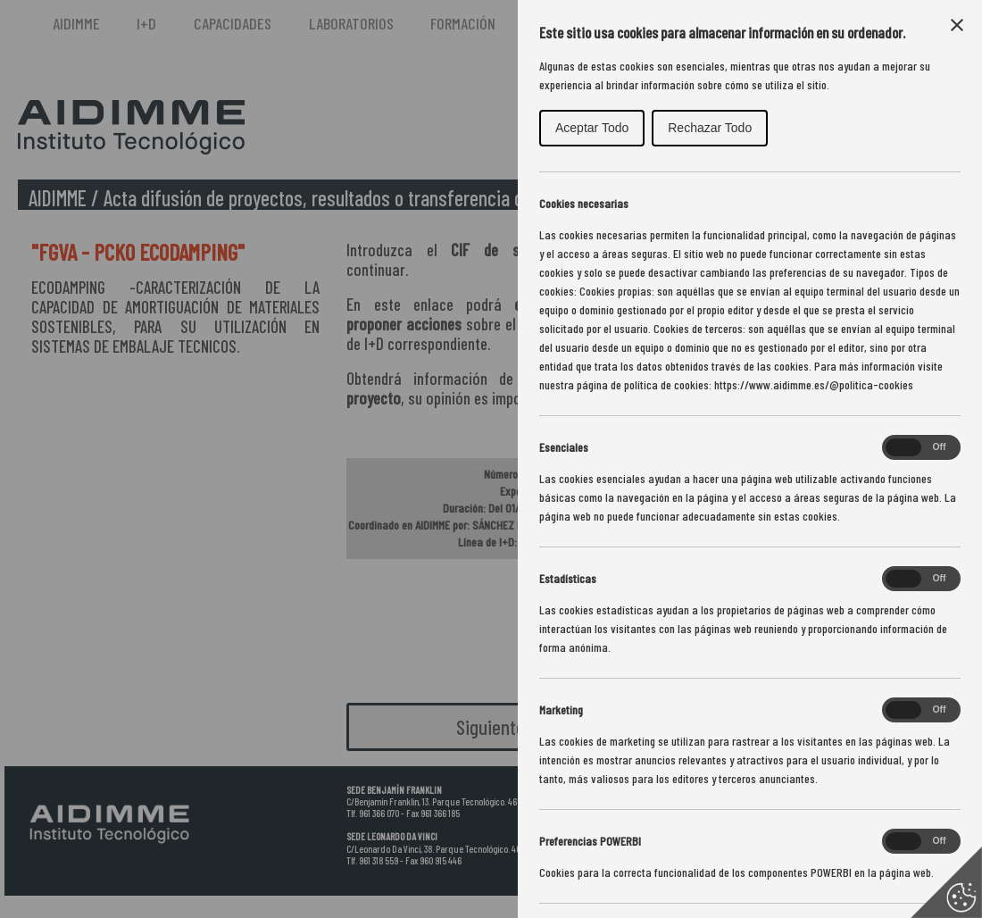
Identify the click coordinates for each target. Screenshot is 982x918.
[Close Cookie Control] (957, 25)
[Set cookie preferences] (946, 882)
